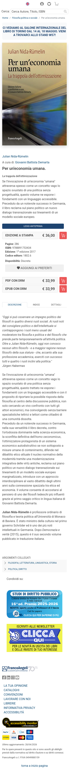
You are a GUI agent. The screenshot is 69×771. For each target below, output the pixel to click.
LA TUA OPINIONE (16, 685)
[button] (26, 4)
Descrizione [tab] (15, 304)
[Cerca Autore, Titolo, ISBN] (36, 11)
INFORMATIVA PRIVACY (19, 708)
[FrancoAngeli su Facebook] (4, 678)
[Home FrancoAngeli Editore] (12, 4)
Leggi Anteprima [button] (33, 226)
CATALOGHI (11, 690)
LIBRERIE (10, 703)
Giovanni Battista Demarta (32, 162)
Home (5, 18)
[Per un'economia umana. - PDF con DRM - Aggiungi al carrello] (63, 280)
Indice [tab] (36, 304)
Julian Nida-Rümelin (15, 156)
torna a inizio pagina (34, 765)
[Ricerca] (65, 11)
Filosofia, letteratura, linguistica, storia (32, 563)
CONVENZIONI (13, 694)
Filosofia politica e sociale (24, 18)
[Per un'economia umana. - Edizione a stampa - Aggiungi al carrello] (63, 235)
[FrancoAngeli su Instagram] (13, 678)
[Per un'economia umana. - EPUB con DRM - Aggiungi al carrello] (63, 289)
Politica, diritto (17, 569)
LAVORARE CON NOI (17, 699)
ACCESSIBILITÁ (14, 712)
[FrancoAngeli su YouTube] (17, 678)
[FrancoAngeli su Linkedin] (8, 678)
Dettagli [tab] (56, 304)
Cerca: (5, 11)
